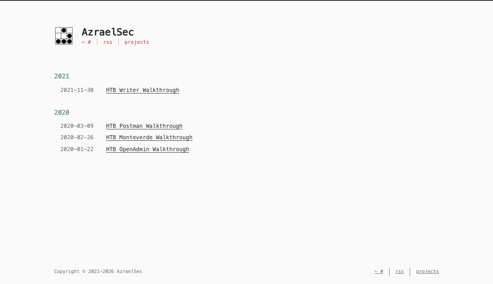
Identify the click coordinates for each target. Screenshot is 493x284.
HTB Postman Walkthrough (144, 125)
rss (108, 42)
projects (137, 42)
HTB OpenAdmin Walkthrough (147, 149)
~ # (86, 42)
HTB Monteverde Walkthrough (149, 137)
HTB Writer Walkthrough (142, 89)
